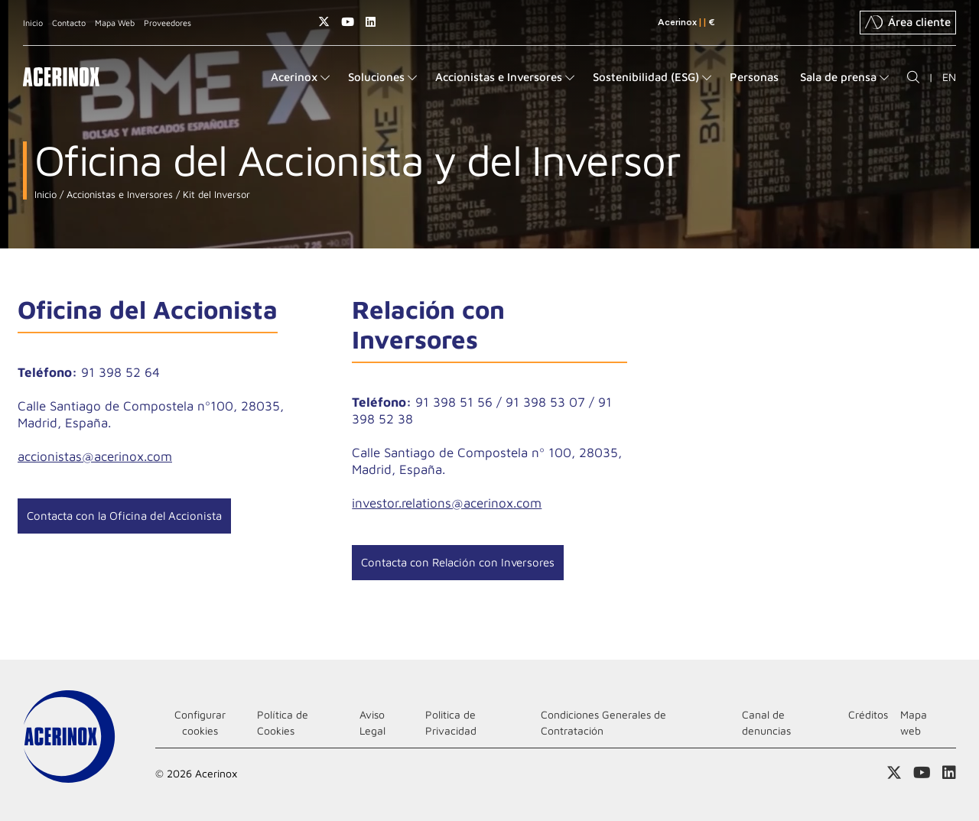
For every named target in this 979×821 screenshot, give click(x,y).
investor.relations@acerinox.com (447, 503)
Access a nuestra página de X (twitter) (324, 22)
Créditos (868, 714)
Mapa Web (115, 23)
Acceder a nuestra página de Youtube (347, 22)
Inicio (33, 23)
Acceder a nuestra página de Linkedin (371, 22)
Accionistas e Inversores (118, 195)
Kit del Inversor (215, 195)
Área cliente (908, 22)
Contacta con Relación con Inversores (458, 562)
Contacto (69, 23)
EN (949, 76)
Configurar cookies (200, 722)
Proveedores (167, 23)
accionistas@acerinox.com (95, 456)
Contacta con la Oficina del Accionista (124, 515)
